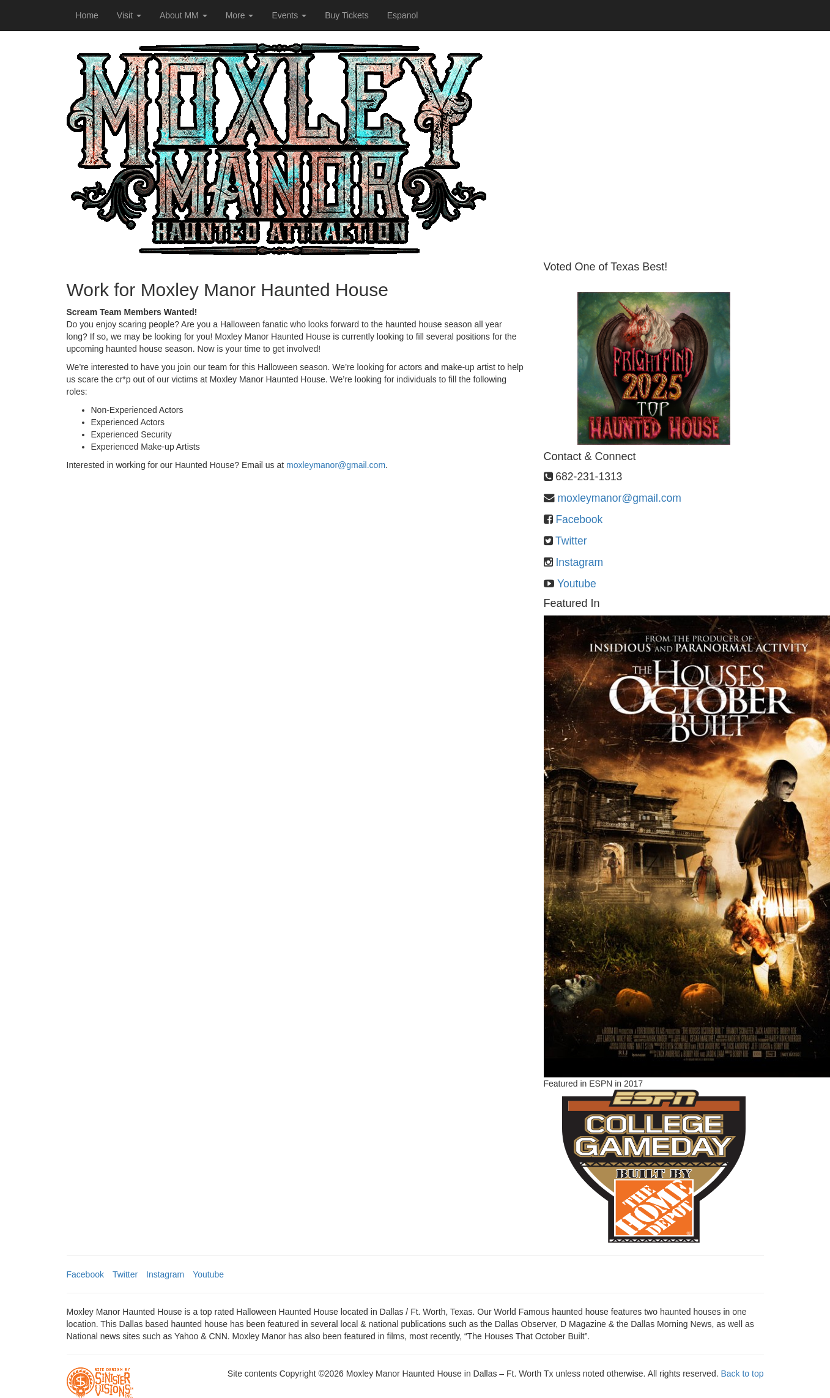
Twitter (571, 541)
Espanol (402, 15)
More (240, 15)
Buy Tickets (347, 15)
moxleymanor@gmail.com (335, 465)
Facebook (578, 519)
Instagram (579, 562)
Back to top (742, 1373)
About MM (183, 15)
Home (87, 15)
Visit (129, 15)
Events (289, 15)
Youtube (576, 584)
